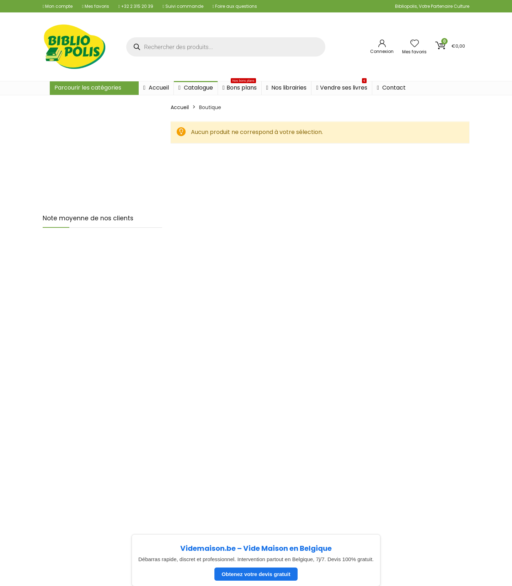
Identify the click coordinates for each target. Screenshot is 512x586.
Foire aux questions (235, 6)
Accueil (156, 88)
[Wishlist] (414, 44)
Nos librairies (286, 88)
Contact (391, 88)
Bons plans (240, 86)
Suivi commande (182, 6)
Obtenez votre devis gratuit (256, 574)
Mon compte (58, 6)
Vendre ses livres (341, 86)
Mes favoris (95, 6)
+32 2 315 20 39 (135, 6)
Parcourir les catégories (87, 88)
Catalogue (195, 88)
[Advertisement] (102, 152)
